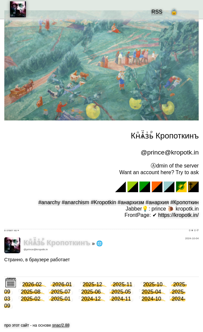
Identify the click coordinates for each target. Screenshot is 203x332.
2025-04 (151, 292)
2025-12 (92, 284)
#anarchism (75, 202)
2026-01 (62, 284)
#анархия (157, 202)
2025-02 (31, 299)
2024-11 (121, 299)
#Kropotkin (103, 202)
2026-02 (32, 284)
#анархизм (131, 202)
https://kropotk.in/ (178, 215)
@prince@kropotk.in (36, 249)
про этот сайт (16, 325)
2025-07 (61, 292)
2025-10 (153, 284)
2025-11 (122, 284)
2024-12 (91, 299)
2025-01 (61, 299)
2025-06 (91, 292)
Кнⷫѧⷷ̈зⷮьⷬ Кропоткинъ (57, 243)
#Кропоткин (184, 202)
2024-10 (151, 299)
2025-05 (121, 292)
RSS (156, 12)
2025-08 (31, 292)
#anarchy (49, 202)
